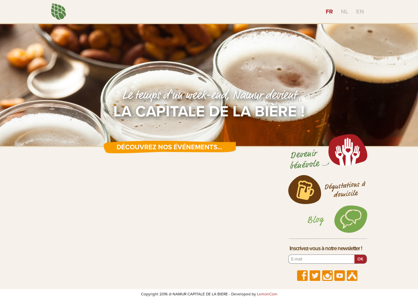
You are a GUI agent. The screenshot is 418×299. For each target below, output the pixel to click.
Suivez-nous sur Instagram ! (327, 275)
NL (344, 11)
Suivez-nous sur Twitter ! (315, 275)
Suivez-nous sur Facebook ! (302, 275)
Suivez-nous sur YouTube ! (339, 275)
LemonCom (267, 294)
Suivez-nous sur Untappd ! (352, 275)
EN (360, 11)
